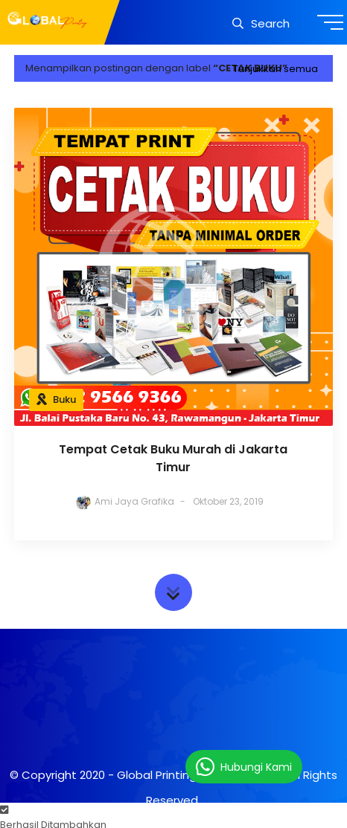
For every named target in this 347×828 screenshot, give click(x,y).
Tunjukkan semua (275, 69)
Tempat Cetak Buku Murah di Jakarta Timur (173, 458)
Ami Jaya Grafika (134, 501)
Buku (64, 399)
